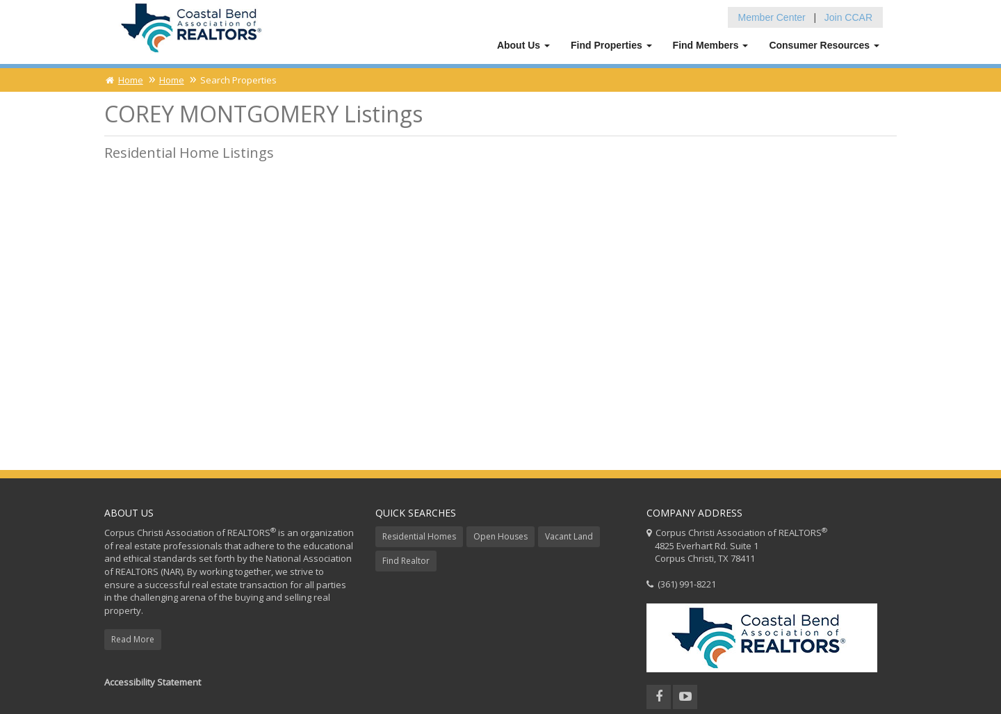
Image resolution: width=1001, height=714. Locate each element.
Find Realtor (406, 561)
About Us (523, 45)
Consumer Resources (824, 45)
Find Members (711, 45)
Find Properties (611, 45)
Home (123, 80)
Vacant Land (569, 536)
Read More (132, 639)
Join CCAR (848, 17)
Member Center (772, 17)
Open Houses (500, 536)
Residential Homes (419, 536)
